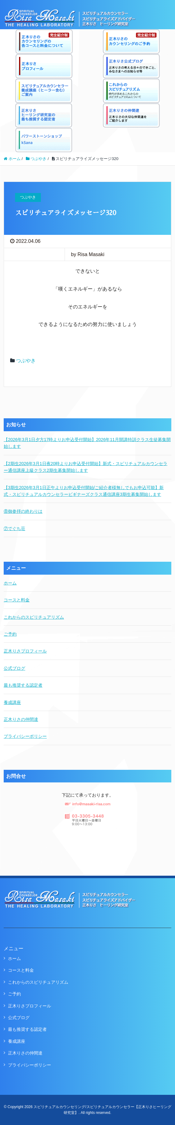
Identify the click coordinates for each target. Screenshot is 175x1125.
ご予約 (10, 634)
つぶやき (26, 360)
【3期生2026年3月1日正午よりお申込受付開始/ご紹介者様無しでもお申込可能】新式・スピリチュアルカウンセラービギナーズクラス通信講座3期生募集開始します (84, 491)
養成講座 (12, 702)
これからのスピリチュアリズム (34, 617)
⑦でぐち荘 (14, 528)
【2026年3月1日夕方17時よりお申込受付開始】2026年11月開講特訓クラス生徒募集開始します (87, 443)
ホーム (10, 583)
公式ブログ (14, 668)
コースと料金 (17, 599)
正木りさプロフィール (25, 651)
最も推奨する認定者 (23, 685)
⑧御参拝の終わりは (23, 511)
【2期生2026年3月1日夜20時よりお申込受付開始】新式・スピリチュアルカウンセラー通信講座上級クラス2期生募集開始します (85, 467)
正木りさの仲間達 (21, 719)
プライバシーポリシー (25, 736)
